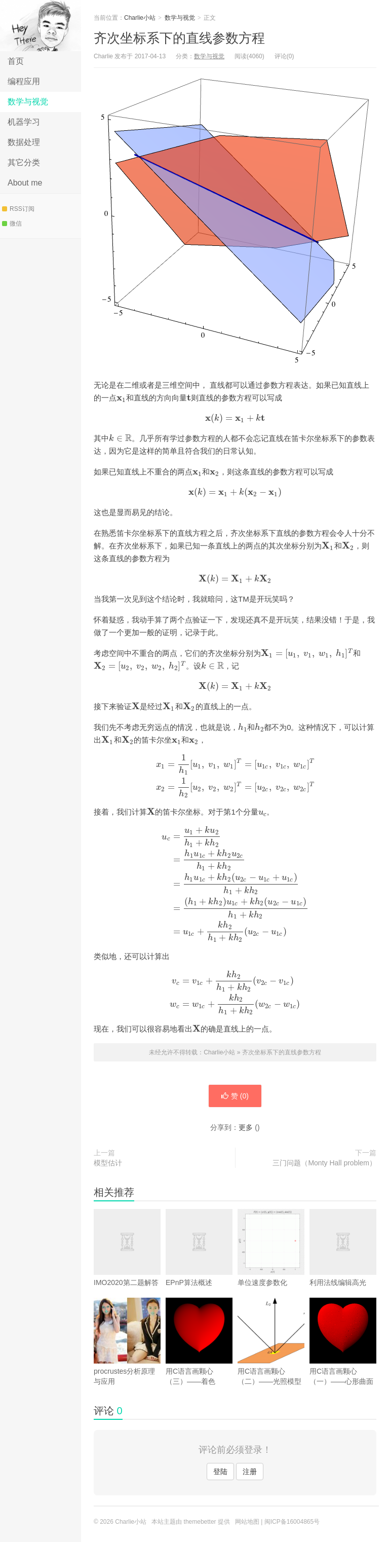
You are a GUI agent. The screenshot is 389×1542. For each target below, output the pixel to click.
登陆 (220, 1471)
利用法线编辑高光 (342, 1263)
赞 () (235, 1096)
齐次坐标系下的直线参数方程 (179, 38)
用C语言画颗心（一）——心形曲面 (342, 1341)
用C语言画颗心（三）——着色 (199, 1341)
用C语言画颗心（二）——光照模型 (271, 1341)
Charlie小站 (40, 25)
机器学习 (24, 122)
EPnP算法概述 (199, 1263)
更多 (246, 1127)
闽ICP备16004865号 (292, 1521)
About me (25, 182)
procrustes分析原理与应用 (127, 1341)
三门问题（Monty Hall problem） (324, 1163)
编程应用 (24, 81)
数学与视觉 (28, 101)
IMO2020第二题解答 (127, 1263)
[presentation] (121, 397)
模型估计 (108, 1163)
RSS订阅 (18, 208)
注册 (250, 1471)
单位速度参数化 (271, 1248)
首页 (16, 61)
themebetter (200, 1521)
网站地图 (247, 1521)
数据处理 (24, 142)
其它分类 (24, 162)
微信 (12, 223)
